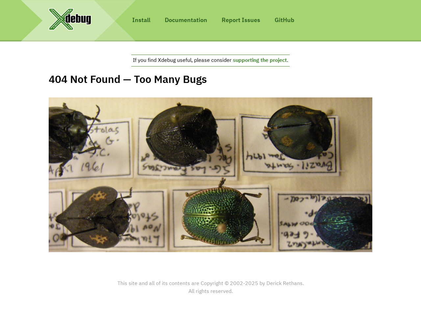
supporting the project (260, 60)
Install (141, 20)
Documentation (186, 20)
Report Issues (241, 20)
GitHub (284, 20)
